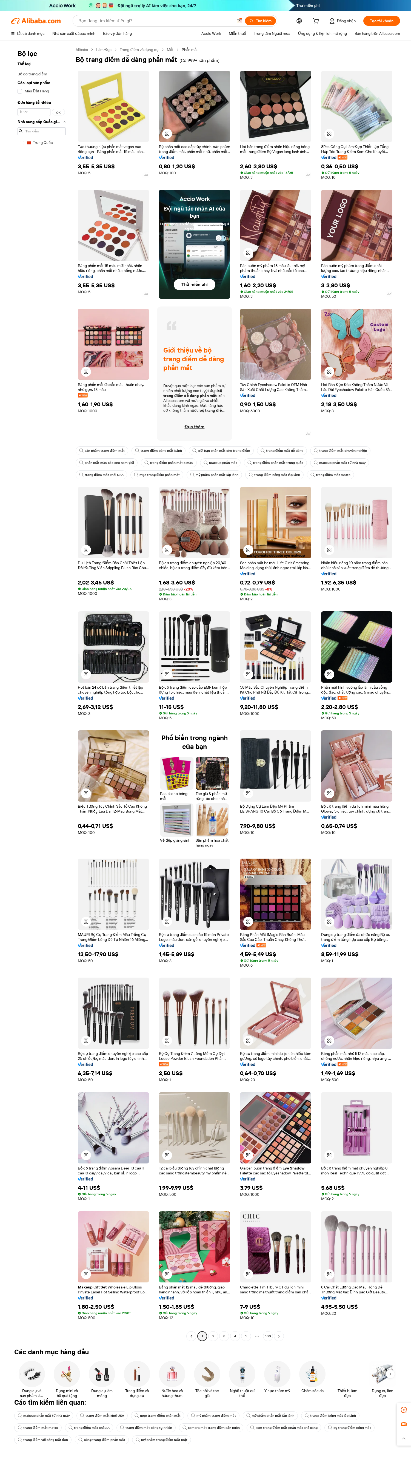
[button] (239, 21)
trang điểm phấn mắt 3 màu (168, 463)
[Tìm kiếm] (260, 20)
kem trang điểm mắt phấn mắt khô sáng (284, 1428)
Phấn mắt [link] (190, 49)
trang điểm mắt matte (330, 475)
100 (268, 1336)
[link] (404, 1410)
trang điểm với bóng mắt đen (43, 1440)
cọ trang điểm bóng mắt (349, 1428)
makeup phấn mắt (220, 463)
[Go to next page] (279, 1336)
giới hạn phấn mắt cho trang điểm (221, 450)
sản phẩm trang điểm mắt (102, 450)
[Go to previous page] (191, 1336)
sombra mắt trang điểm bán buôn (211, 1428)
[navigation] (41, 693)
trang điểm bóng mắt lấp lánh (274, 475)
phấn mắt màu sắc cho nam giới (106, 463)
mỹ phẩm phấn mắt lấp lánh (214, 475)
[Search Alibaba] (155, 21)
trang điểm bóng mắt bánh (158, 450)
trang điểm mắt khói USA (101, 475)
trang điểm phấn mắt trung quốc (275, 463)
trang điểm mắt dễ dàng (282, 450)
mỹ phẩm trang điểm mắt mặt (161, 1440)
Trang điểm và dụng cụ (139, 49)
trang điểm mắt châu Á (89, 1428)
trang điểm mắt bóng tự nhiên (146, 1428)
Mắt (170, 49)
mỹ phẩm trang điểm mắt (213, 1415)
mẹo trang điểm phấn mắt (157, 475)
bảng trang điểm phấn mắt (101, 1440)
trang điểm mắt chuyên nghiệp (340, 450)
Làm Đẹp (104, 49)
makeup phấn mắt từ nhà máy (340, 463)
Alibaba (82, 49)
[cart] (317, 21)
